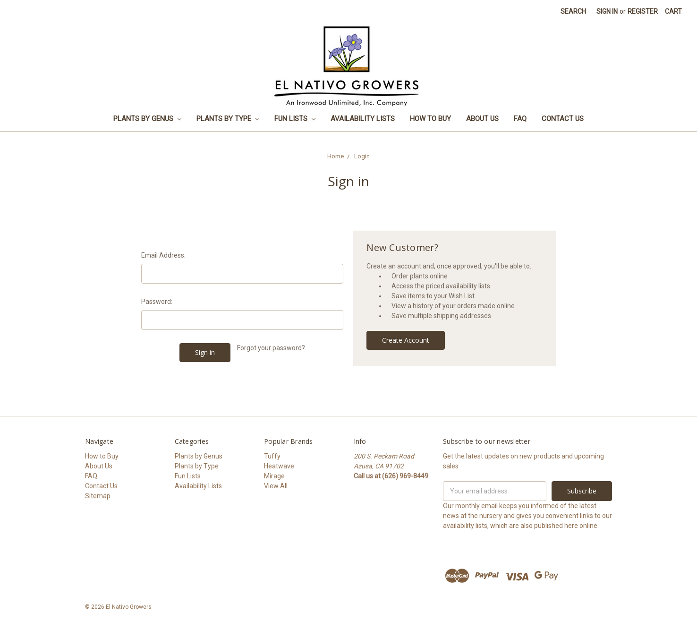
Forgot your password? (271, 348)
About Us (482, 118)
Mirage (274, 476)
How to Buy (430, 118)
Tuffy (272, 456)
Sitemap (97, 496)
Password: (156, 301)
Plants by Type (227, 118)
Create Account (405, 340)
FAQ (520, 118)
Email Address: (163, 255)
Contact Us (563, 118)
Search (573, 11)
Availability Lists (363, 118)
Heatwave (279, 466)
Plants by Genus (147, 118)
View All (276, 486)
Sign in (607, 11)
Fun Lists (294, 118)
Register (643, 11)
